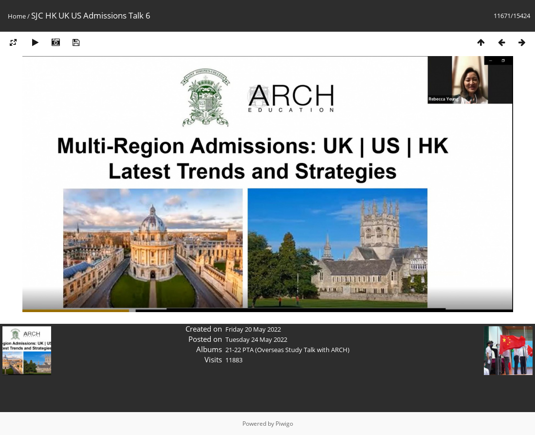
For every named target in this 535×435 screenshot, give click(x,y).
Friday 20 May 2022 (253, 329)
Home (17, 16)
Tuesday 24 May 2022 (256, 339)
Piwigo (284, 423)
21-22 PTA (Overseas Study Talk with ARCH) (287, 349)
